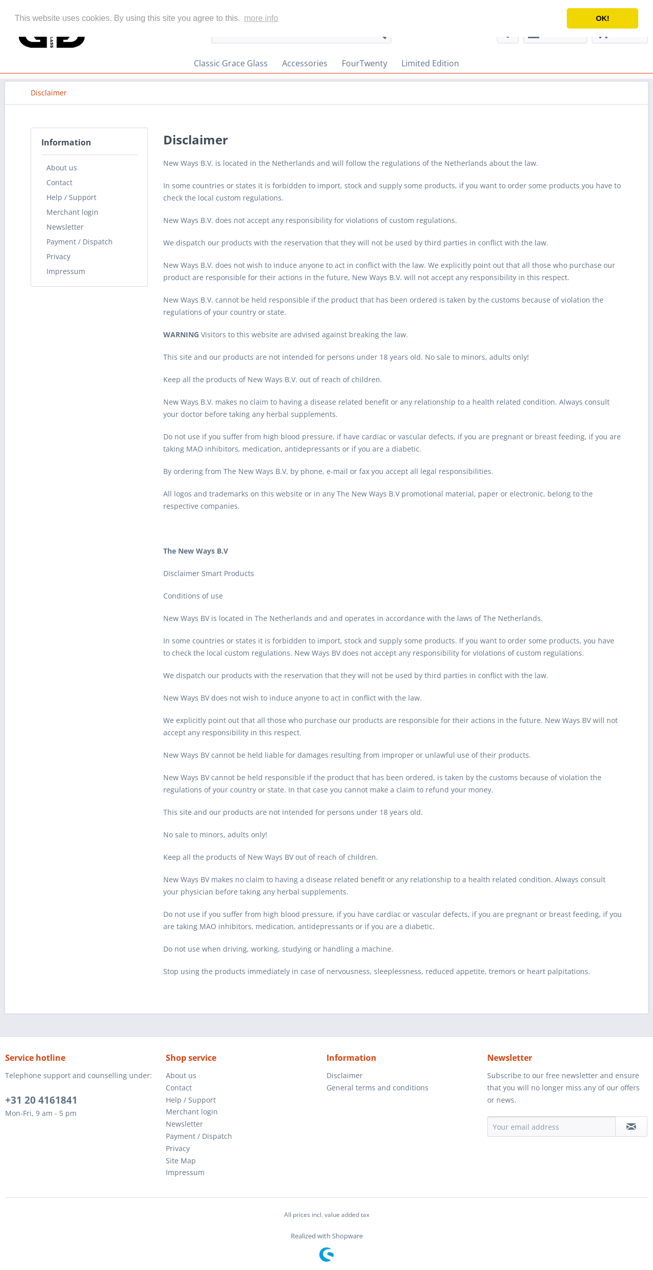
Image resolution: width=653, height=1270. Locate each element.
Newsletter (65, 227)
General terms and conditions (377, 1087)
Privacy (58, 256)
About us (61, 167)
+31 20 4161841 (41, 1100)
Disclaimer (344, 1075)
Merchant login (72, 212)
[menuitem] (231, 63)
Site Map (181, 1160)
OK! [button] (602, 18)
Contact (59, 182)
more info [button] (261, 18)
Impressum (65, 271)
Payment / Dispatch (79, 241)
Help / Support (71, 197)
